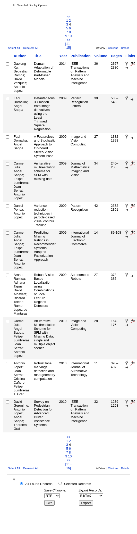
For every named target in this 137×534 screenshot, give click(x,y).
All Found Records (38, 484)
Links (130, 56)
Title (37, 56)
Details (125, 48)
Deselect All (30, 48)
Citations (113, 48)
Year (63, 56)
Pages (116, 56)
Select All (14, 48)
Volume (100, 56)
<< (69, 17)
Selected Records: (77, 484)
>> (69, 40)
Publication (81, 56)
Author (20, 56)
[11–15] (68, 46)
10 (70, 36)
